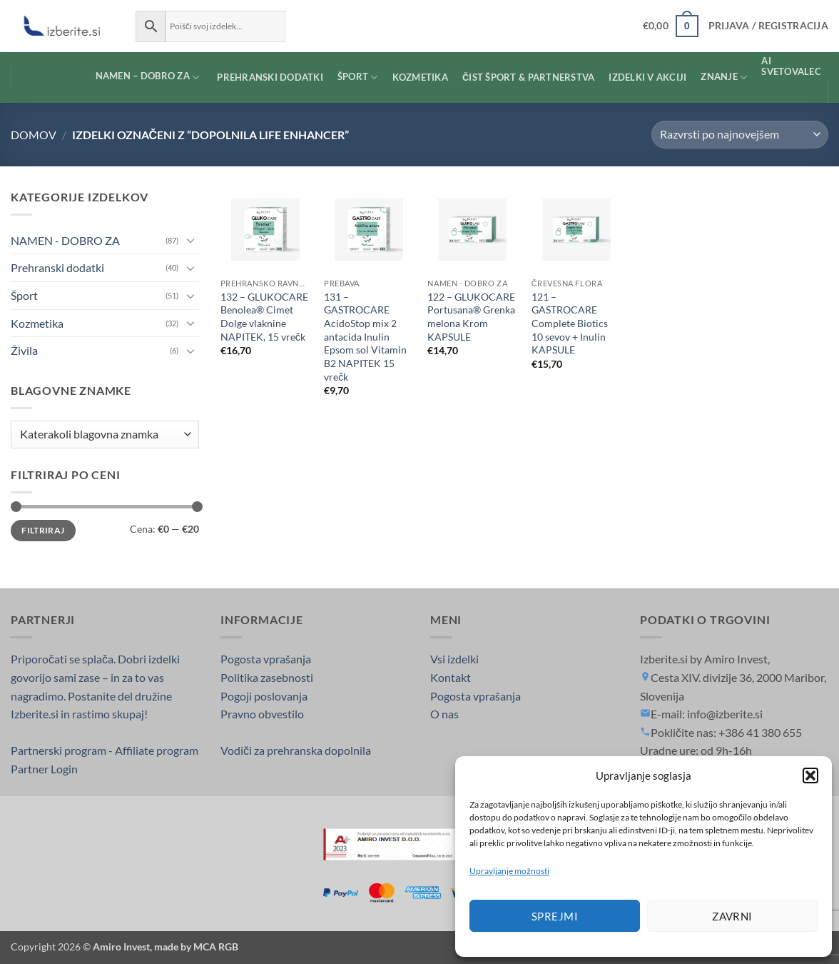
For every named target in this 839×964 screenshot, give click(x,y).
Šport (24, 295)
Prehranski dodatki (57, 267)
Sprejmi (555, 916)
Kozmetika (37, 323)
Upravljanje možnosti (509, 870)
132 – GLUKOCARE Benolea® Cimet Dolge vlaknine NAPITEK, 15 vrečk (264, 317)
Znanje (724, 77)
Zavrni (732, 916)
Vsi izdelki (454, 659)
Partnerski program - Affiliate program (104, 750)
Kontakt (450, 677)
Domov (33, 134)
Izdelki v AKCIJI (647, 77)
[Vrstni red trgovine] (739, 135)
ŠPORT (357, 77)
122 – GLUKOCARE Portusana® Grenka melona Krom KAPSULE (471, 317)
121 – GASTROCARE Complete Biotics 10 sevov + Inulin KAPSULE (570, 323)
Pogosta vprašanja (265, 659)
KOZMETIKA (420, 77)
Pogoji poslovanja (263, 696)
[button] (810, 775)
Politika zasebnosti (266, 677)
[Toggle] (190, 239)
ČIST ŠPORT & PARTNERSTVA (528, 77)
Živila (24, 350)
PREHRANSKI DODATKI (270, 77)
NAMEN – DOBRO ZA (135, 77)
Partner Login (44, 768)
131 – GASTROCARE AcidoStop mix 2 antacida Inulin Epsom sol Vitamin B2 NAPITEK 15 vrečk (365, 337)
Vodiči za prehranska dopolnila (295, 750)
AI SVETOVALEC (791, 66)
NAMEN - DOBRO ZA (65, 240)
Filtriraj (42, 530)
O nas (444, 714)
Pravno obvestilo (262, 714)
